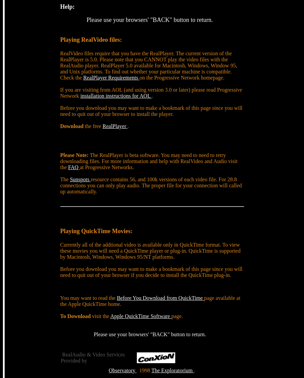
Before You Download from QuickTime (160, 298)
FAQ (74, 167)
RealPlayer (114, 126)
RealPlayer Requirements (111, 78)
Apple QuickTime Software (140, 316)
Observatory (123, 370)
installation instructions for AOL (116, 96)
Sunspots (80, 179)
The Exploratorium (172, 370)
